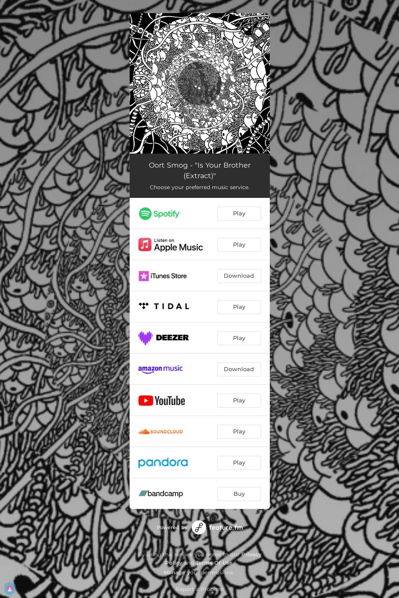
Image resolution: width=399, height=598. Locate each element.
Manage (174, 572)
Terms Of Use (214, 562)
